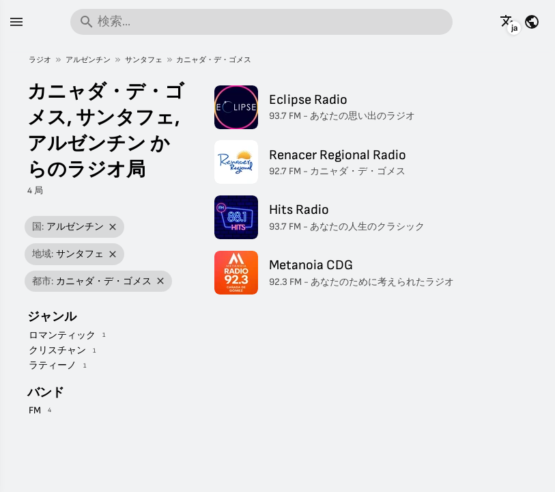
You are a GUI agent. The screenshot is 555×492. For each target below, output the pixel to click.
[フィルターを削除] (113, 227)
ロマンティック (62, 335)
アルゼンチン (88, 59)
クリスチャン (57, 350)
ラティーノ (52, 365)
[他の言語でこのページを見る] (508, 21)
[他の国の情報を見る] (531, 21)
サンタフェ (143, 59)
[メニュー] (16, 21)
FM (35, 410)
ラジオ (40, 59)
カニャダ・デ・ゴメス (213, 59)
